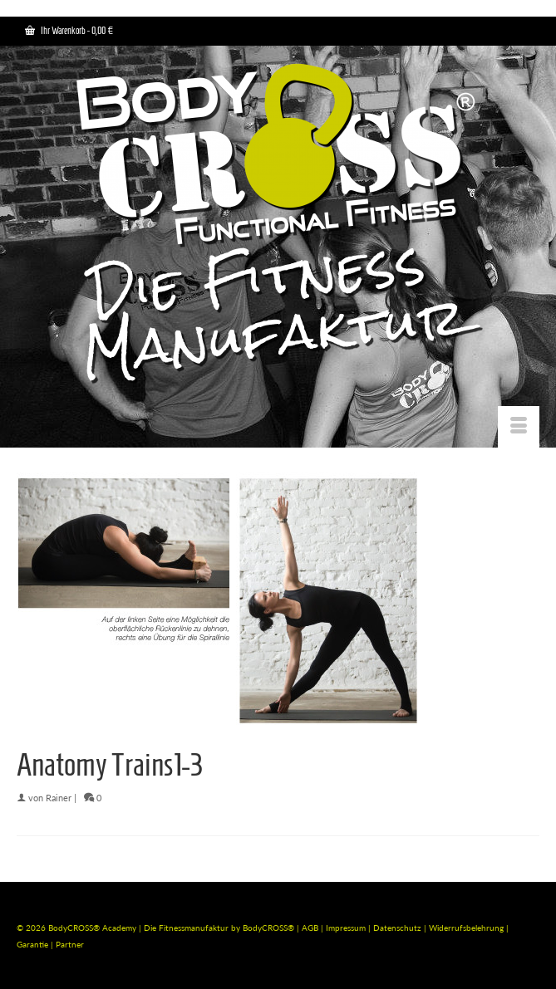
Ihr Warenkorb (69, 30)
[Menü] (518, 427)
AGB (310, 928)
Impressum (346, 928)
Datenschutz (398, 928)
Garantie (34, 944)
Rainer (58, 797)
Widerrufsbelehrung (467, 928)
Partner (70, 944)
